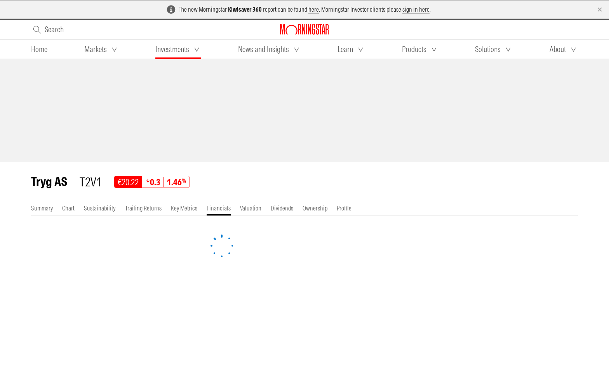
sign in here (416, 9)
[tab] (39, 49)
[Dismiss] (600, 9)
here (313, 9)
